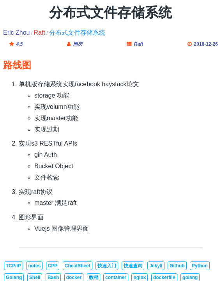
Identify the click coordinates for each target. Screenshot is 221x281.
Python (200, 266)
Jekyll (155, 266)
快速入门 (106, 266)
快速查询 (133, 266)
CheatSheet (77, 266)
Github (177, 266)
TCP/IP (13, 266)
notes (34, 266)
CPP (53, 266)
